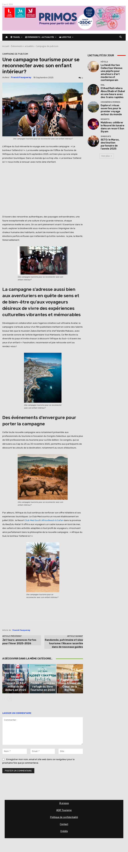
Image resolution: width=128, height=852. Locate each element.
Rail (103, 76)
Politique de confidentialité (64, 819)
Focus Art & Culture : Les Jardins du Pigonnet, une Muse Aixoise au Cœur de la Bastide (70, 690)
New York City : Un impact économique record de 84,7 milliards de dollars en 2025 (16, 690)
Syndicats (106, 118)
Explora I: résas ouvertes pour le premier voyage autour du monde (112, 95)
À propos (64, 805)
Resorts (105, 105)
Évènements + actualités (22, 46)
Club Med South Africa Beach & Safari (44, 520)
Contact (64, 826)
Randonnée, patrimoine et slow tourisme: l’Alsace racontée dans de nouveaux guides (64, 643)
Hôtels (69, 684)
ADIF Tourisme (64, 812)
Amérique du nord (15, 684)
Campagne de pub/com (47, 46)
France (42, 681)
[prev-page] (4, 701)
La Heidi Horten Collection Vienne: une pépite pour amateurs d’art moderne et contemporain (113, 68)
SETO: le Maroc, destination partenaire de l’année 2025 (113, 123)
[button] (120, 37)
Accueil (5, 46)
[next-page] (10, 701)
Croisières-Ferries (110, 91)
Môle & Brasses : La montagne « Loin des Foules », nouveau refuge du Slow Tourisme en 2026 (42, 688)
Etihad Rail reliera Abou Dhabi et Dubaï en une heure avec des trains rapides (112, 81)
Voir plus (106, 134)
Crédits (64, 833)
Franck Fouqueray (21, 77)
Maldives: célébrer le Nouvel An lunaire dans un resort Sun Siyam (113, 109)
